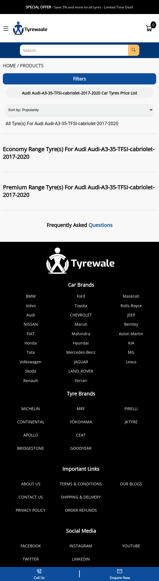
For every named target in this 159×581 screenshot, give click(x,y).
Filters (79, 79)
